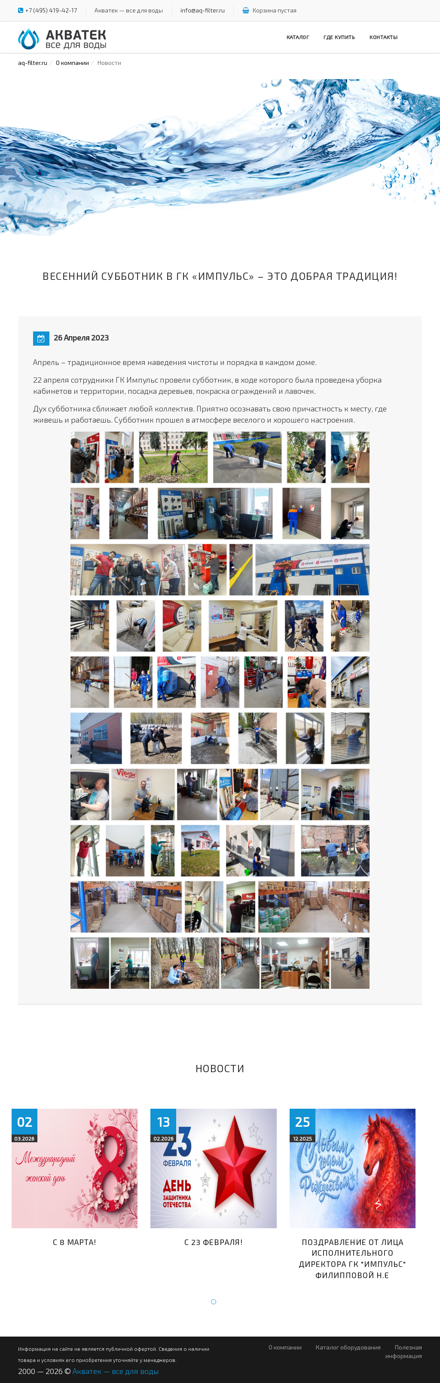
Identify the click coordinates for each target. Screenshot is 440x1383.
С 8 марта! (74, 1242)
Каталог (298, 37)
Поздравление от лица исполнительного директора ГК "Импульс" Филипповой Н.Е (352, 1258)
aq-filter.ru (32, 62)
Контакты (383, 37)
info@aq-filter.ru (202, 10)
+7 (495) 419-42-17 (51, 10)
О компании (72, 62)
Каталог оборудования (348, 1347)
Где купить (339, 37)
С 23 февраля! (213, 1242)
